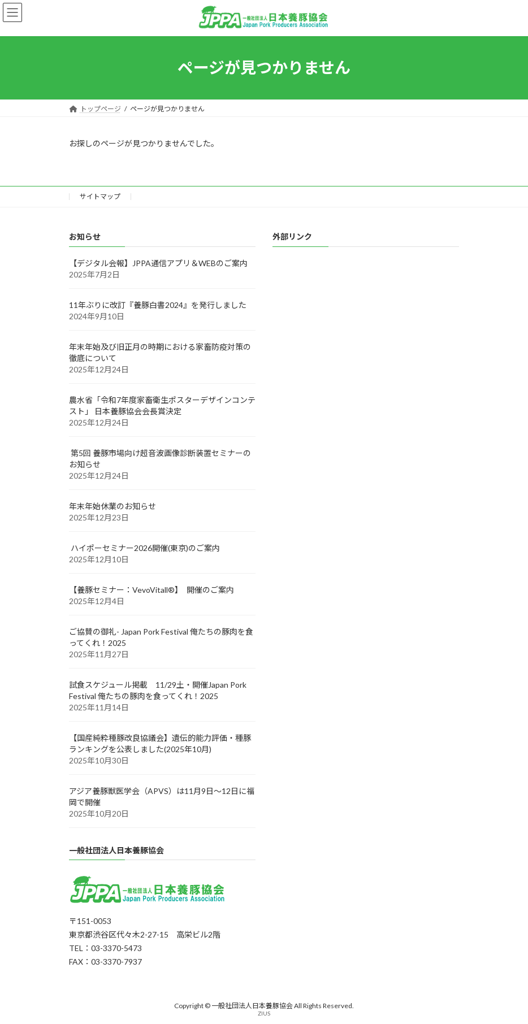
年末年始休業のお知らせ (112, 505)
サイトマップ (100, 196)
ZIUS (264, 1012)
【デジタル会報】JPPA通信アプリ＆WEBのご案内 (158, 262)
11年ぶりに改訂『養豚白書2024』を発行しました (157, 304)
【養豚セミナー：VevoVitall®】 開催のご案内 (151, 589)
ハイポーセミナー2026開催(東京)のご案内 (144, 547)
